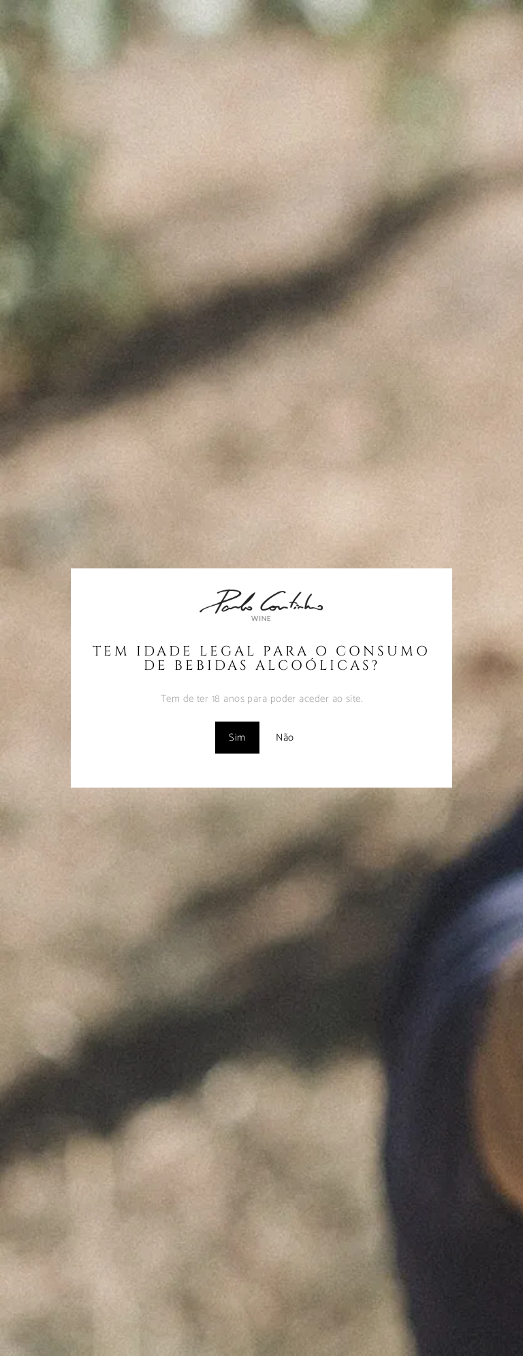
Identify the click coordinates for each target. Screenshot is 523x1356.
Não (285, 737)
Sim (237, 737)
